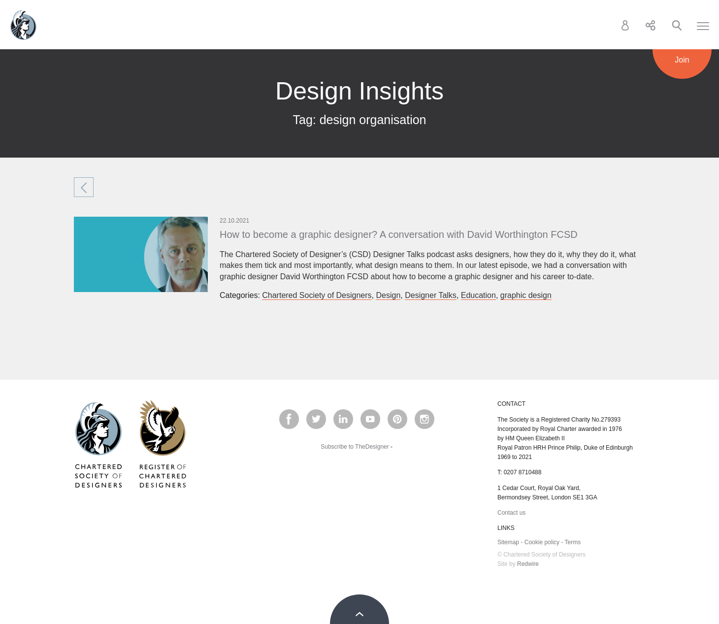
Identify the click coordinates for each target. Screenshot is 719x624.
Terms (573, 542)
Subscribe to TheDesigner (355, 446)
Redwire (528, 563)
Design (388, 295)
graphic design (526, 295)
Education (478, 295)
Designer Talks (431, 295)
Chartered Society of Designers (23, 25)
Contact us (511, 512)
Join (682, 60)
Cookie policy (541, 542)
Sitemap (508, 542)
